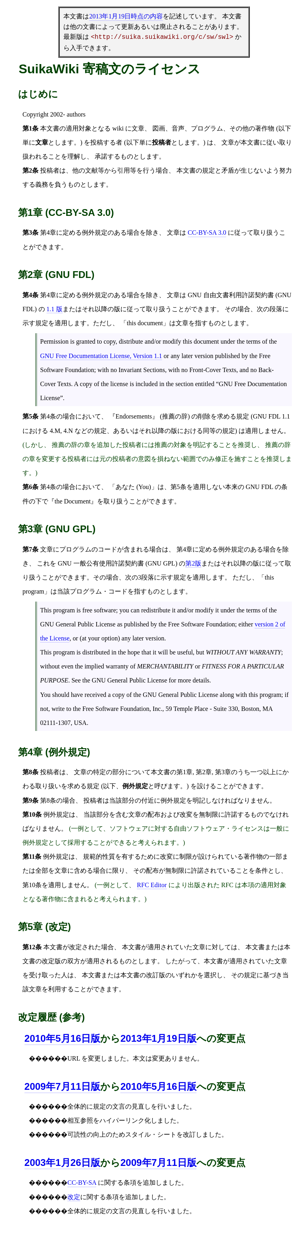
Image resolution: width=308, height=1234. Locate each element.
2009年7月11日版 (62, 1086)
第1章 (184, 772)
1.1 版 (55, 309)
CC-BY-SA (81, 1182)
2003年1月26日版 (62, 1162)
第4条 (48, 416)
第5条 (178, 486)
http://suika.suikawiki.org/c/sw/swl (162, 37)
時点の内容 (126, 16)
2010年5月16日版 (158, 1086)
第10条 (32, 885)
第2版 (193, 563)
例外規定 (94, 232)
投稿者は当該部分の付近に (121, 800)
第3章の (226, 772)
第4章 (48, 232)
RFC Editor (151, 885)
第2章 (204, 772)
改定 (73, 1197)
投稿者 (49, 170)
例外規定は (59, 856)
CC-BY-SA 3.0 (207, 232)
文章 (227, 142)
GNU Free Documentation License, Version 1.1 (101, 355)
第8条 (48, 800)
